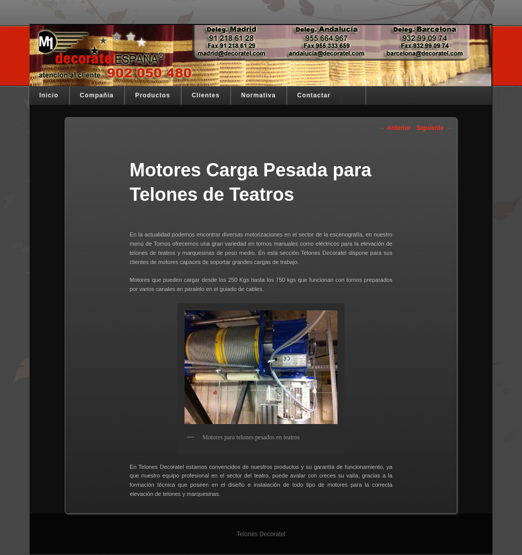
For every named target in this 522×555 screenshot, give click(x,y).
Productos (152, 95)
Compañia (97, 95)
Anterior (395, 127)
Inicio (49, 95)
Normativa (258, 95)
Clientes (206, 95)
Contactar (313, 95)
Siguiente (434, 127)
